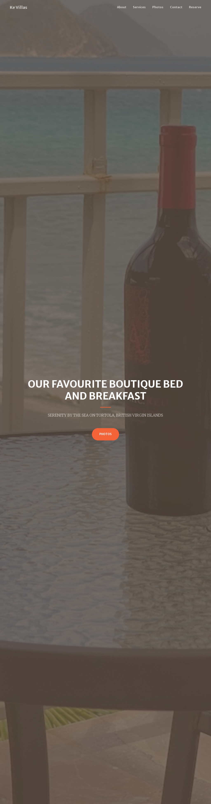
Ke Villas (18, 7)
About (121, 7)
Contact (176, 7)
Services (139, 7)
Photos (157, 7)
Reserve (195, 7)
